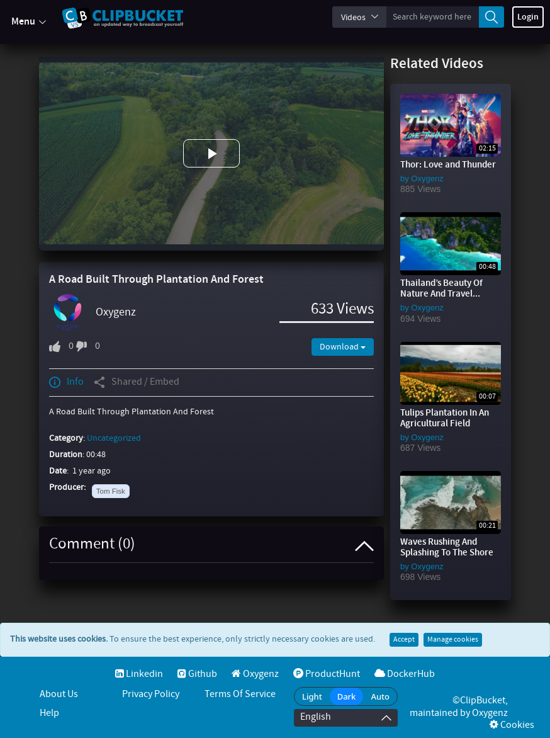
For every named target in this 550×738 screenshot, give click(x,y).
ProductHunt (326, 674)
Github (197, 674)
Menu (28, 22)
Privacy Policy (150, 694)
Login (528, 17)
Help (49, 713)
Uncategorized (114, 438)
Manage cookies (452, 640)
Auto (380, 696)
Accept (404, 640)
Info (66, 382)
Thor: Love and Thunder (448, 165)
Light (312, 696)
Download (343, 347)
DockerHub (404, 674)
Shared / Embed (136, 382)
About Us (59, 694)
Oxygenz (116, 312)
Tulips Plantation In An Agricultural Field (444, 418)
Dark (346, 696)
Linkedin (139, 674)
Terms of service (240, 694)
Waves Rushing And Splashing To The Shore (446, 547)
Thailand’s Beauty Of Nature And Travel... (441, 288)
